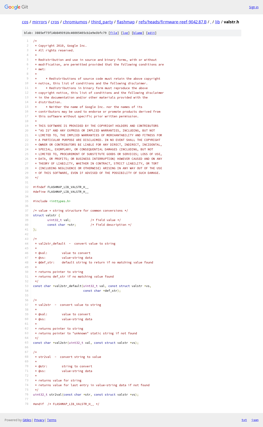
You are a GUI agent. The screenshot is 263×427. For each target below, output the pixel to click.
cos (25, 21)
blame (137, 33)
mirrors (39, 21)
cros (55, 21)
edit (151, 33)
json (255, 420)
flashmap (126, 21)
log (125, 33)
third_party (102, 21)
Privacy (39, 420)
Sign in (254, 7)
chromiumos (75, 21)
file (113, 33)
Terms (51, 420)
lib (217, 21)
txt (244, 420)
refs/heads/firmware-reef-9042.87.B (173, 21)
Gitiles (27, 420)
